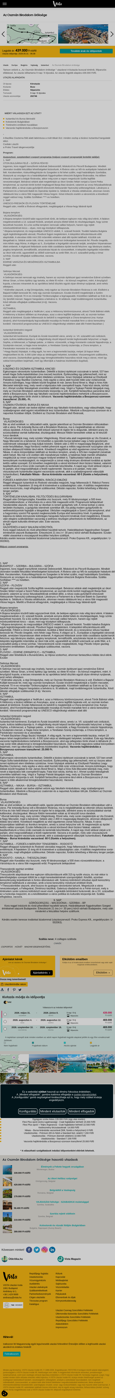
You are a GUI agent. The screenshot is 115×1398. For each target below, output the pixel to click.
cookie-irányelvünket (85, 1094)
